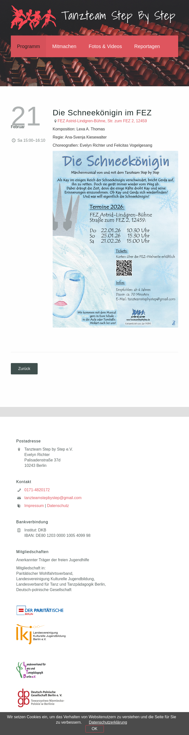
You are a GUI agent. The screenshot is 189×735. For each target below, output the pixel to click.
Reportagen (147, 46)
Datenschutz (58, 506)
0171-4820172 (37, 490)
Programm (28, 46)
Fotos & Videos (105, 46)
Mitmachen (64, 46)
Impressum (34, 506)
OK (94, 729)
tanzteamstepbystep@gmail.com (52, 498)
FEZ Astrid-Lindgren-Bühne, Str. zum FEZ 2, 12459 (102, 121)
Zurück (24, 369)
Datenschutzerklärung (108, 722)
